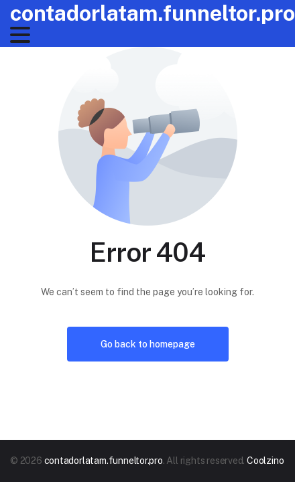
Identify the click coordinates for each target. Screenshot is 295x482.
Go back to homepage (148, 344)
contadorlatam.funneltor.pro (152, 13)
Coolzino (265, 460)
